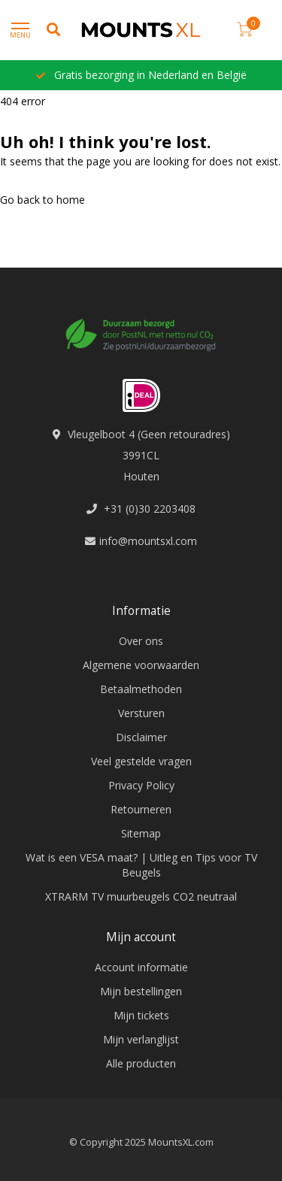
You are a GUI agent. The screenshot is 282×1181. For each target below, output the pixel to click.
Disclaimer (141, 737)
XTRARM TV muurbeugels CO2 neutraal (141, 896)
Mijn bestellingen (141, 991)
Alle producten (141, 1063)
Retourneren (141, 809)
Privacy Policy (141, 785)
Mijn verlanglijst (141, 1039)
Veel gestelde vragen (141, 761)
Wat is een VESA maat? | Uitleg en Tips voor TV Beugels (141, 865)
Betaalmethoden (141, 689)
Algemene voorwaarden (141, 665)
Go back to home (42, 199)
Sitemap (141, 833)
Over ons (141, 641)
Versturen (141, 713)
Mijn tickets (141, 1015)
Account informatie (141, 967)
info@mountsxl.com (148, 541)
